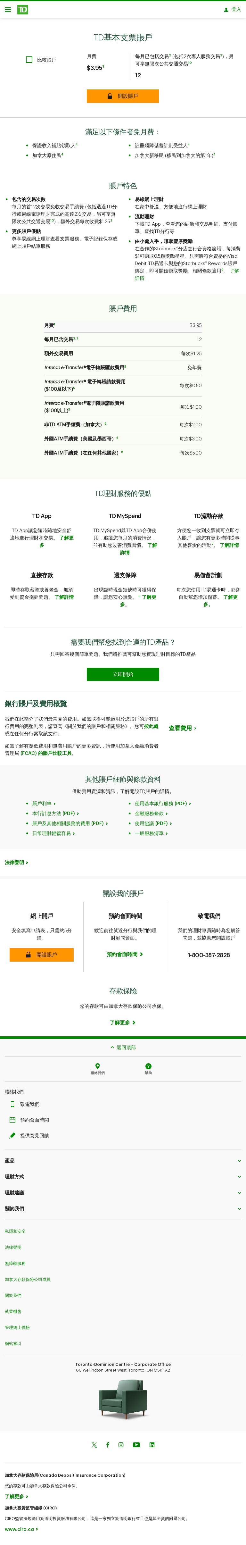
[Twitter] (94, 1448)
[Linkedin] (152, 1448)
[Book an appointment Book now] (125, 956)
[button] (42, 957)
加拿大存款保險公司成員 (28, 1282)
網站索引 (13, 1346)
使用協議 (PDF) (151, 825)
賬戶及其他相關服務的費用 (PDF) (68, 825)
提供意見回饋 (30, 1138)
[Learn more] (123, 1025)
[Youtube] (136, 1448)
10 (190, 65)
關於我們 (13, 1298)
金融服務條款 (149, 816)
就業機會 (13, 1314)
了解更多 (14, 1499)
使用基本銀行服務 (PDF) (161, 806)
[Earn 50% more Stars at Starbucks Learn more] (123, 676)
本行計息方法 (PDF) (53, 816)
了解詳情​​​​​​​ (229, 547)
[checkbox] (41, 62)
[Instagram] (121, 1448)
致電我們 (25, 1106)
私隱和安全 (15, 1234)
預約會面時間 (30, 1122)
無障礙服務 (15, 1266)
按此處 (151, 728)
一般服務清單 (149, 835)
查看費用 (180, 730)
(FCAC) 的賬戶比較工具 (45, 755)
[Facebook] (107, 1448)
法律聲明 (14, 865)
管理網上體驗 (17, 1330)
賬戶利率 (42, 806)
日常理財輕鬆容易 (51, 835)
